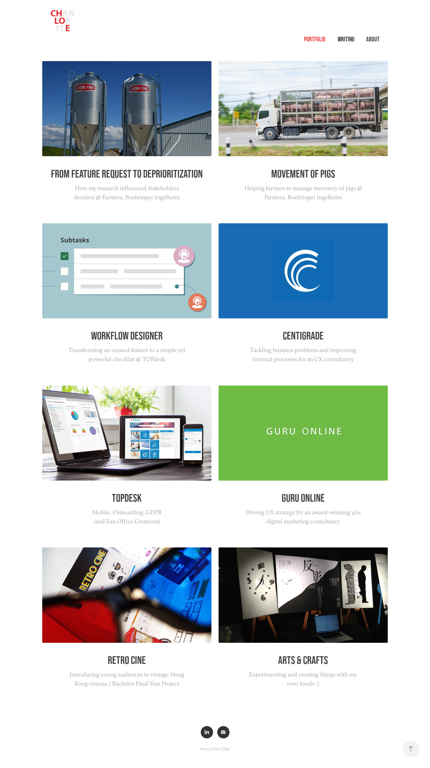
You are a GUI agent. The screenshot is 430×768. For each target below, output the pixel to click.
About (373, 39)
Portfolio (315, 39)
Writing (346, 39)
